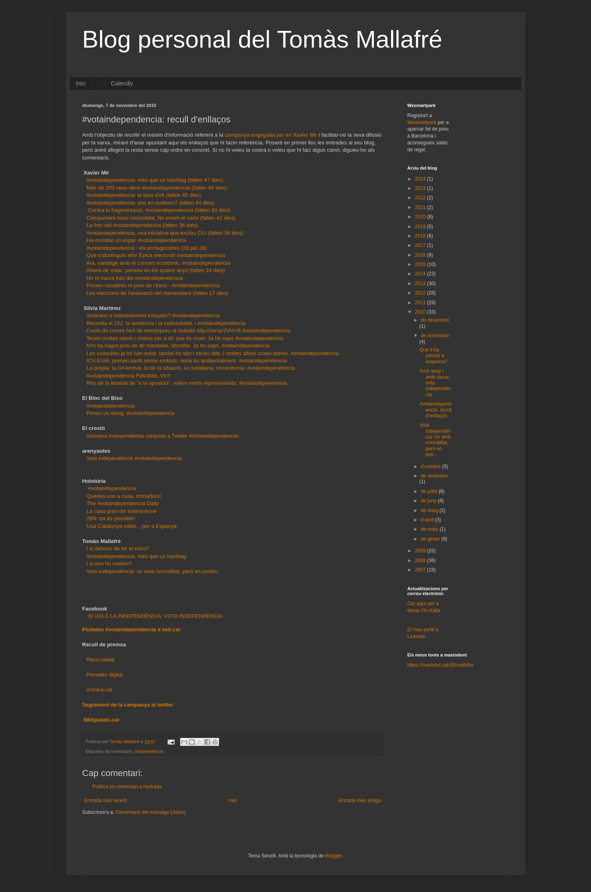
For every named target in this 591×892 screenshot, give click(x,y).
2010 (421, 312)
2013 (421, 283)
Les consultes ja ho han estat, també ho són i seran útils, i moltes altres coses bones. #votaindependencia (213, 353)
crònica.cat (99, 690)
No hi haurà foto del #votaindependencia (135, 278)
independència (149, 751)
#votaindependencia (111, 406)
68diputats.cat (101, 720)
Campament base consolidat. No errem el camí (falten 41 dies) (161, 218)
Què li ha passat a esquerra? (433, 355)
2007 (421, 570)
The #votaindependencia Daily (123, 503)
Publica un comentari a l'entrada (127, 786)
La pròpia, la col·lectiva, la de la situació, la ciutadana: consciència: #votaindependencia (191, 368)
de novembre (435, 335)
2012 (421, 293)
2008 (421, 560)
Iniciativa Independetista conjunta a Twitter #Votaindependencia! (163, 436)
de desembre (435, 320)
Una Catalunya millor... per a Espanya (131, 526)
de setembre (434, 476)
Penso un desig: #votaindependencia (130, 413)
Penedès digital (105, 675)
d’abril (428, 520)
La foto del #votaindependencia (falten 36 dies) (142, 225)
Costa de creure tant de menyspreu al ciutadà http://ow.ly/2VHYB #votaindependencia (189, 330)
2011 (421, 302)
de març (430, 529)
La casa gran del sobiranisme (121, 511)
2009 (421, 551)
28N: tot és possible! (111, 518)
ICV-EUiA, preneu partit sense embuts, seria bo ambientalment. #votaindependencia (187, 361)
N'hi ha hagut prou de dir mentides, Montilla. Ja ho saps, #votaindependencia (178, 345)
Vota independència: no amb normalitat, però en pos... (435, 439)
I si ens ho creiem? (109, 563)
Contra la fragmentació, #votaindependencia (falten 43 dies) (159, 210)
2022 (421, 198)
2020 (421, 217)
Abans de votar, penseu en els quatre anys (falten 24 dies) (155, 270)
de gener (431, 539)
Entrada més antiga (360, 800)
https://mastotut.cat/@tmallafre (440, 665)
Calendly (122, 83)
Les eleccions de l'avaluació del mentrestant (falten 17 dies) (157, 293)
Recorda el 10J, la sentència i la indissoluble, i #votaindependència (166, 323)
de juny (429, 501)
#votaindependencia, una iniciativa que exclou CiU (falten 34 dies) (165, 233)
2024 (421, 179)
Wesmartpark (421, 122)
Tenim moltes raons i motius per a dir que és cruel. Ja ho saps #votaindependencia (185, 338)
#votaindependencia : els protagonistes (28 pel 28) (146, 248)
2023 (421, 188)
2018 (421, 236)
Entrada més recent (105, 800)
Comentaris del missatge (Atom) (150, 812)
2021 (421, 207)
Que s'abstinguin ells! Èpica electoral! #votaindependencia (156, 255)
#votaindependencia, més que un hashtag (136, 556)
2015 (421, 264)
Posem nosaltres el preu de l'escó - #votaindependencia (153, 285)
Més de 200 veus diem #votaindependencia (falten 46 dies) (157, 188)
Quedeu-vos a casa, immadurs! (124, 496)
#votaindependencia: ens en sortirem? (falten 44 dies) (151, 203)
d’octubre (431, 466)
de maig (430, 510)
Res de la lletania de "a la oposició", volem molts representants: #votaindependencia (187, 383)
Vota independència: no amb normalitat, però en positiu (152, 571)
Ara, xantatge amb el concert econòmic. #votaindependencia (158, 263)
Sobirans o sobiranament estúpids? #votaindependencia (153, 315)
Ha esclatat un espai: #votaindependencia (136, 240)
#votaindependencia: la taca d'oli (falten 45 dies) (144, 195)
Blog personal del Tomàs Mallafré (262, 39)
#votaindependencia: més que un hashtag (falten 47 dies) (155, 180)
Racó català (101, 659)
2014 (421, 274)
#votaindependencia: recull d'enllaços (435, 410)
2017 (421, 245)
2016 (421, 255)
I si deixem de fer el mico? (118, 548)
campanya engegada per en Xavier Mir (271, 135)
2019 (421, 226)
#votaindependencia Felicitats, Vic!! (129, 376)
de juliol (430, 491)
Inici (81, 83)
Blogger (333, 856)
